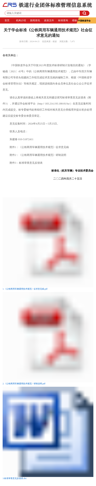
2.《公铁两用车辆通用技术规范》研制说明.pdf (24, 383)
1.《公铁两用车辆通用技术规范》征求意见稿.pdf (25, 289)
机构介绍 (21, 20)
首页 (7, 20)
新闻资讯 (35, 20)
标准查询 (63, 20)
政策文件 (49, 20)
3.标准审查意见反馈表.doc (15, 478)
